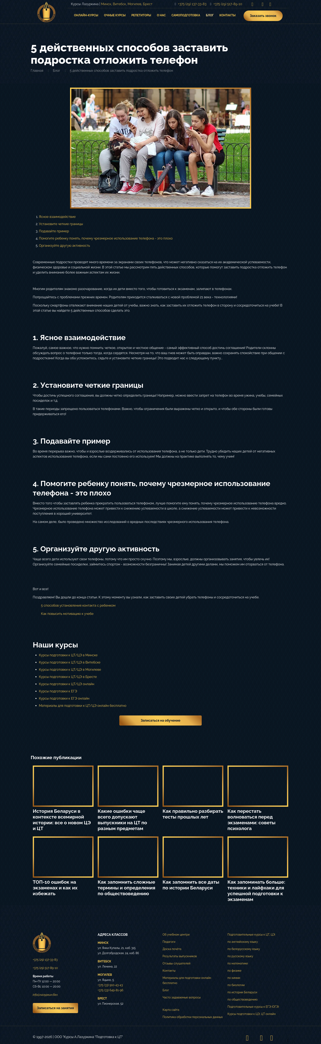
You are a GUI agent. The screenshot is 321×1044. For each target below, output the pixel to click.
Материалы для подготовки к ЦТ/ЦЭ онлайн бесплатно (82, 706)
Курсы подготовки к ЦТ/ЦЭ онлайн (66, 684)
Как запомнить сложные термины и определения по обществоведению (126, 887)
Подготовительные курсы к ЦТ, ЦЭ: (251, 934)
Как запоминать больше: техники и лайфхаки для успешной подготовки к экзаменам (256, 890)
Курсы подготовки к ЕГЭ (58, 691)
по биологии (236, 985)
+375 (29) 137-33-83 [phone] (192, 4)
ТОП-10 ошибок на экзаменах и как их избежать (55, 887)
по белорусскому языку (243, 949)
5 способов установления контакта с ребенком (78, 605)
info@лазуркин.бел (45, 994)
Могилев (134, 4)
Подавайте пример (54, 231)
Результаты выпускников (180, 956)
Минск (106, 4)
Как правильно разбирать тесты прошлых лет (193, 814)
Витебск (119, 4)
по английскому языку (242, 941)
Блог (56, 71)
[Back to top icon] (284, 1038)
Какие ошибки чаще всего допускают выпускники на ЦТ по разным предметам (122, 819)
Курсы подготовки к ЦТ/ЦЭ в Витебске (70, 662)
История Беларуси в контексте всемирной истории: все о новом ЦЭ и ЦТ (62, 819)
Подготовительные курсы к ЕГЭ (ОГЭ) (253, 1006)
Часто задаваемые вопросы (182, 997)
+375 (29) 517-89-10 (45, 968)
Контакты (169, 970)
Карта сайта (171, 1009)
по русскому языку (240, 956)
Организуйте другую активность (64, 246)
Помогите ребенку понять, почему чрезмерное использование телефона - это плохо (106, 238)
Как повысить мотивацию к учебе (67, 614)
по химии (233, 977)
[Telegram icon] (270, 4)
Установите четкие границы (61, 224)
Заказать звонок (263, 16)
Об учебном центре (176, 934)
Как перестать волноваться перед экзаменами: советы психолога (251, 819)
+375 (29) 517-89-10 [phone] (227, 4)
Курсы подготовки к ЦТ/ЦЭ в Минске (68, 655)
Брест (147, 4)
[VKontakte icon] (262, 4)
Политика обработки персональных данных (193, 1017)
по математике (237, 963)
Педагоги (169, 941)
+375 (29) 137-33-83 (45, 959)
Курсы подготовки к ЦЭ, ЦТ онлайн (251, 1014)
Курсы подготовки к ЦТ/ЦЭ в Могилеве (70, 670)
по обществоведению (242, 999)
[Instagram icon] (252, 4)
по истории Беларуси (242, 992)
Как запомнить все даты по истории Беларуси (191, 884)
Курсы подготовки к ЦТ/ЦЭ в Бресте (68, 677)
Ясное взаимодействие (57, 217)
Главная (37, 71)
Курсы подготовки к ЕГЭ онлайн (64, 698)
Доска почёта (172, 949)
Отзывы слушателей (176, 963)
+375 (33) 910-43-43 (110, 985)
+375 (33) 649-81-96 (110, 990)
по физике (234, 970)
